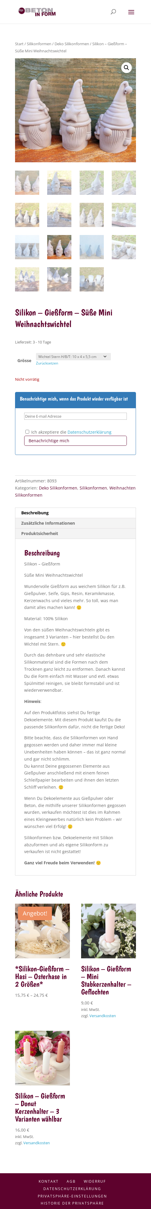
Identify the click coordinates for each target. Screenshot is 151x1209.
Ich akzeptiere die (68, 432)
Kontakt (49, 1181)
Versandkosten (102, 1015)
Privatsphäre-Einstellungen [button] (72, 1196)
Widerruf (95, 1181)
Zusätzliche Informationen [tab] (48, 523)
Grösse (24, 360)
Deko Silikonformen (72, 43)
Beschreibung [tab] (35, 513)
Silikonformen (39, 43)
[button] (126, 67)
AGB (71, 1181)
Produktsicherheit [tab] (39, 533)
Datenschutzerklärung (89, 432)
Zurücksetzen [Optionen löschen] (47, 363)
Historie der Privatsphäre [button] (72, 1203)
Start (19, 43)
